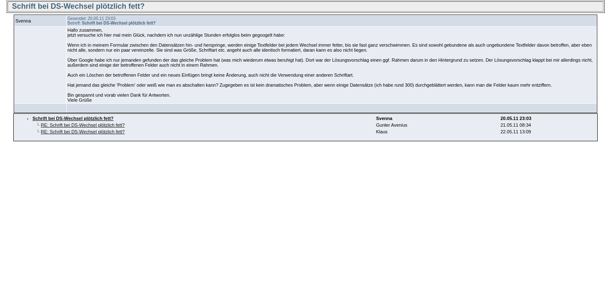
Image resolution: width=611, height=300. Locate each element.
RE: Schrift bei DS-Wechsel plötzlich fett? (83, 125)
